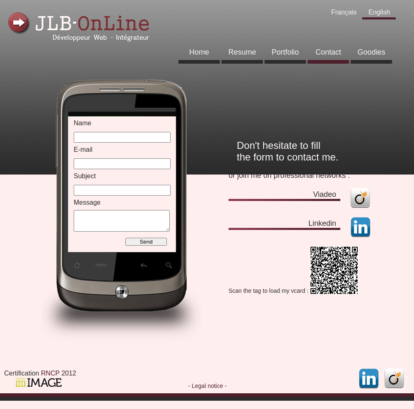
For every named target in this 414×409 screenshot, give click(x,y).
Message (87, 202)
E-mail (83, 149)
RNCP (50, 373)
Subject (85, 175)
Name (82, 123)
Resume (242, 52)
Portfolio (285, 52)
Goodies (371, 52)
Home (199, 52)
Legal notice (207, 386)
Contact (328, 52)
